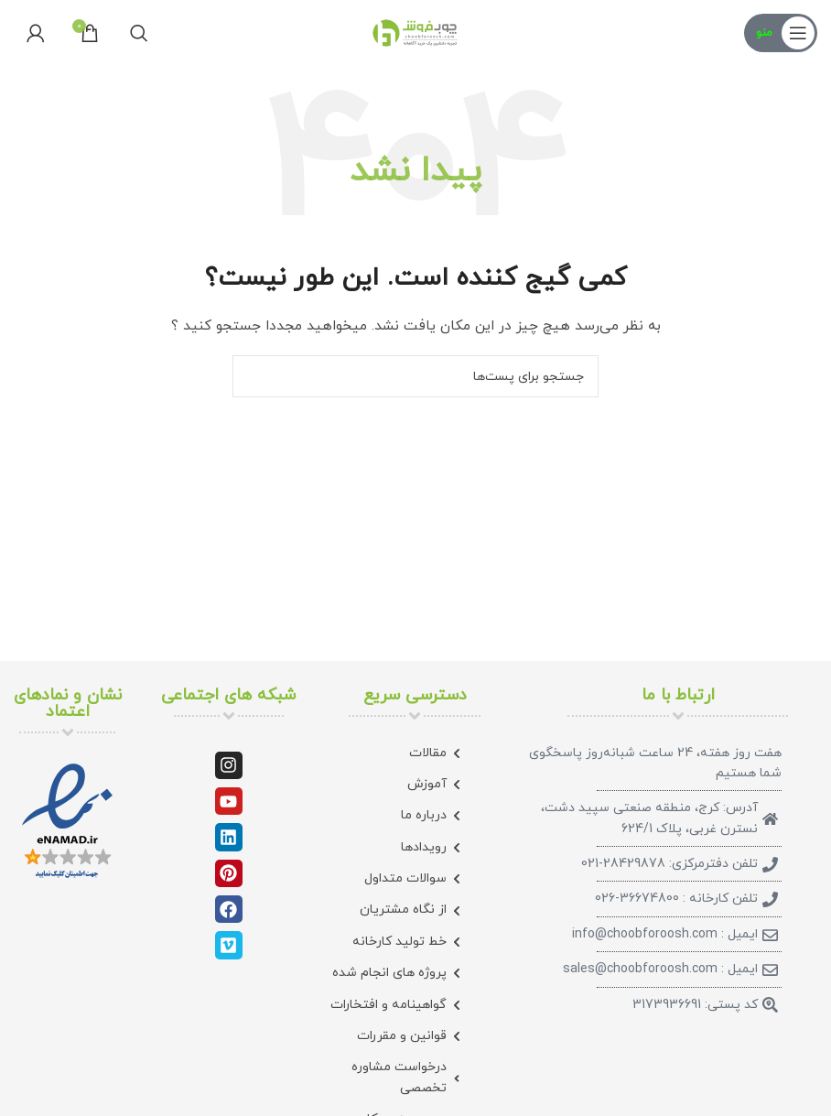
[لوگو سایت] (415, 31)
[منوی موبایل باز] (780, 33)
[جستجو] (139, 33)
